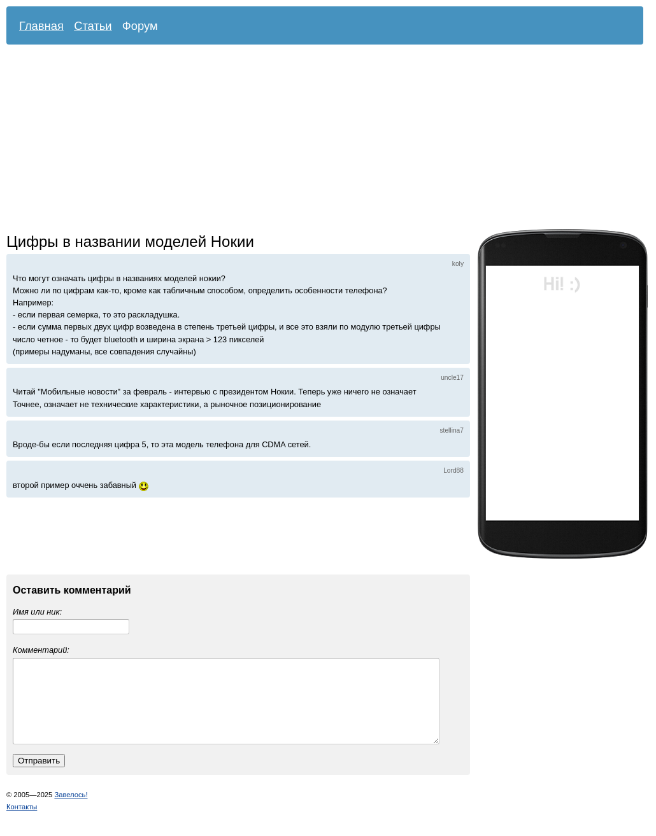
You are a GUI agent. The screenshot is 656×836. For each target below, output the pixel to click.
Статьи (93, 25)
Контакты (21, 822)
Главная (41, 25)
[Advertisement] (247, 140)
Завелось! (70, 810)
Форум (140, 25)
